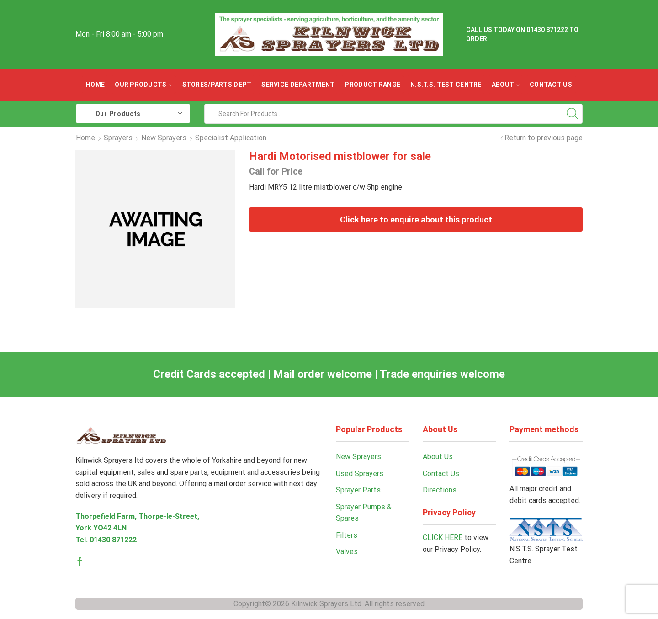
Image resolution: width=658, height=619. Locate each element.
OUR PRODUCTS (143, 84)
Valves (347, 551)
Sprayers (118, 137)
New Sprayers (163, 137)
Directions (439, 490)
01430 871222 (113, 539)
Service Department (297, 84)
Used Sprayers (359, 473)
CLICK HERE (442, 537)
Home (95, 84)
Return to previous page (543, 137)
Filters (346, 535)
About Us (438, 456)
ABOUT (506, 84)
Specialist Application (230, 137)
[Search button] (572, 113)
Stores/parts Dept (217, 84)
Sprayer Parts (358, 490)
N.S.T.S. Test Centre (446, 84)
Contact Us (551, 84)
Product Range (372, 84)
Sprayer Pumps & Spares (364, 513)
